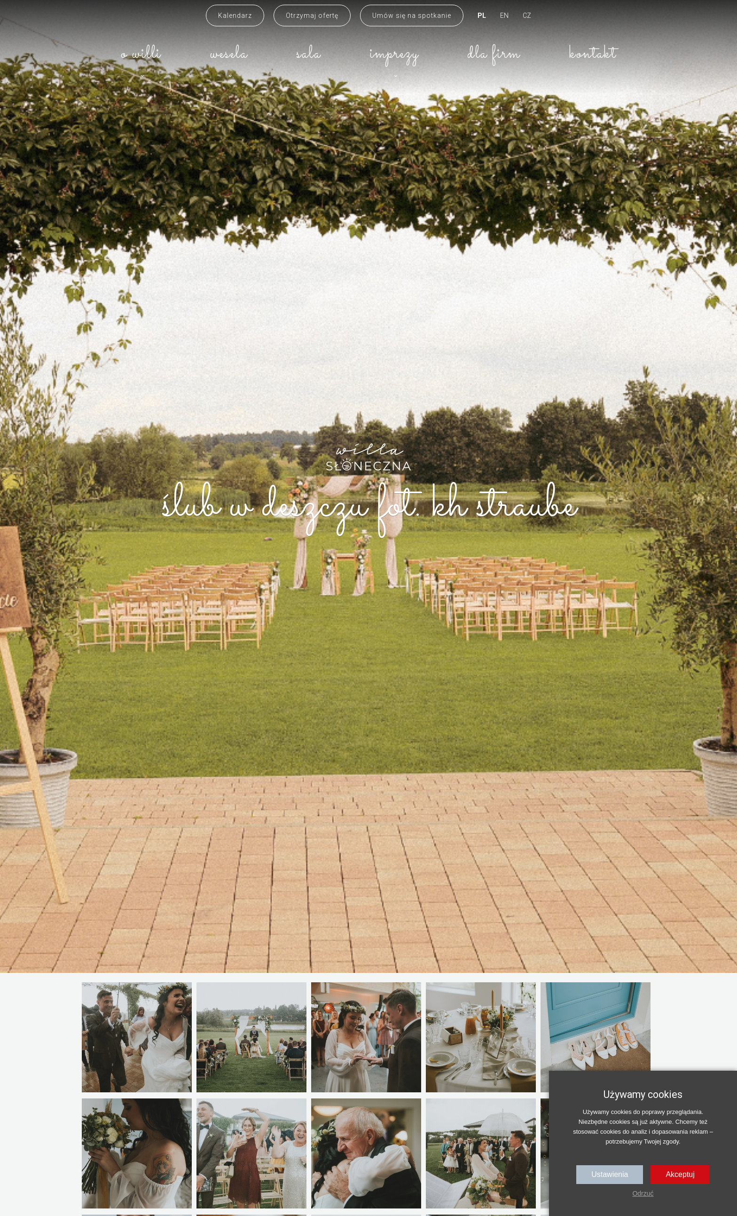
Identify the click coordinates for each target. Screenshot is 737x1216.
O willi (141, 54)
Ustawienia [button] (609, 1174)
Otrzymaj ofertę (312, 15)
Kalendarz (235, 15)
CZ (527, 15)
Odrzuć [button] (642, 1193)
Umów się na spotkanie (411, 15)
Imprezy (394, 54)
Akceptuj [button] (680, 1174)
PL (482, 15)
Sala (308, 54)
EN (504, 15)
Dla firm (493, 54)
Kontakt (592, 54)
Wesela (229, 54)
